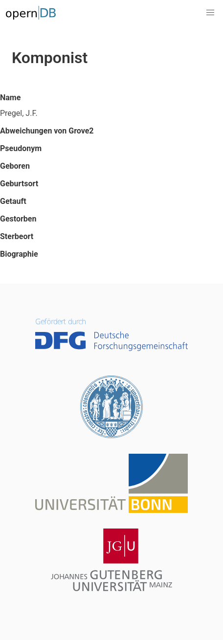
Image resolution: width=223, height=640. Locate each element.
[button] (210, 12)
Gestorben (18, 218)
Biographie (19, 254)
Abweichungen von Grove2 (47, 130)
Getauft (13, 201)
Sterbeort (16, 236)
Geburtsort (19, 183)
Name (10, 97)
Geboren (15, 166)
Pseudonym (21, 148)
